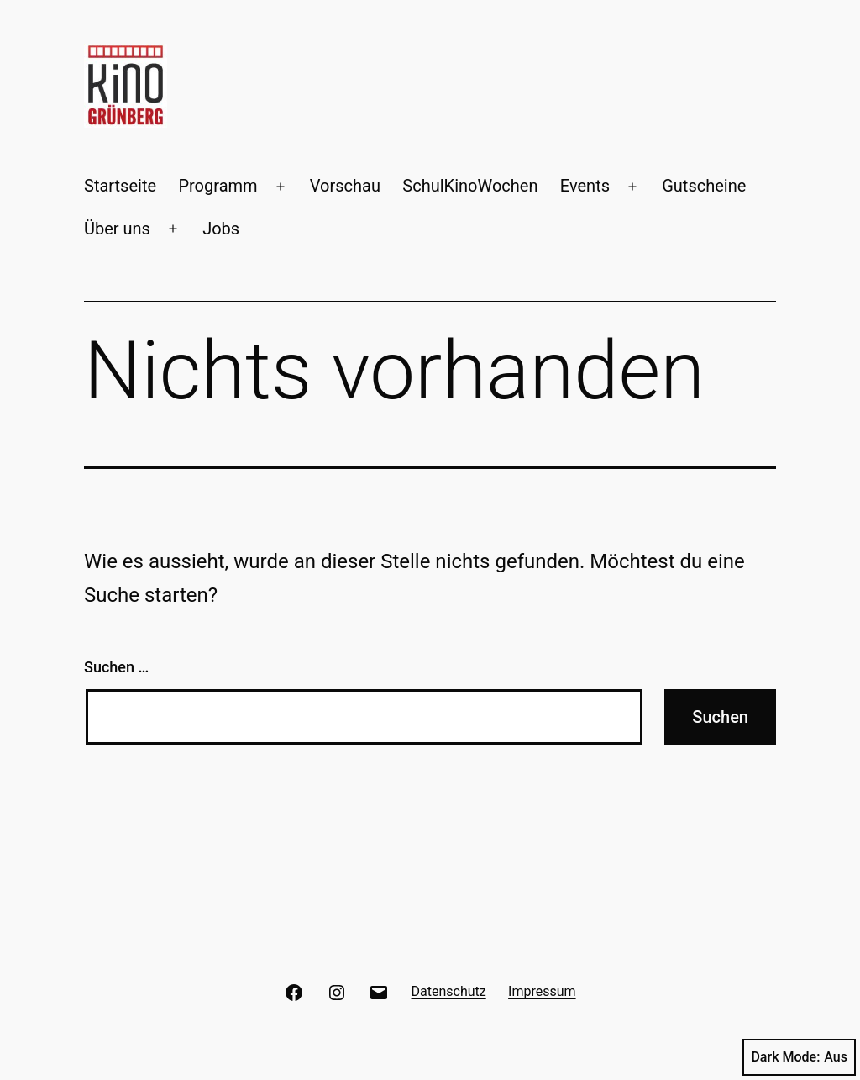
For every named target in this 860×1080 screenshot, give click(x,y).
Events (585, 186)
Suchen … (116, 667)
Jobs (220, 229)
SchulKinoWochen (470, 186)
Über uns (117, 229)
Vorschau (345, 186)
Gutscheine (704, 186)
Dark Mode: (799, 1057)
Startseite (120, 186)
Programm (217, 186)
